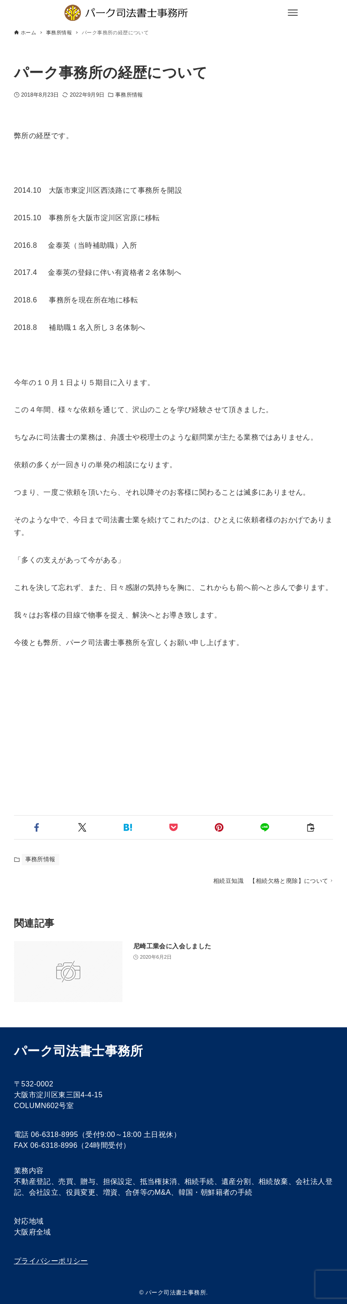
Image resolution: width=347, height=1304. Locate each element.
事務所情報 (129, 95)
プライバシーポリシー (51, 1261)
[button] (37, 827)
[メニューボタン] (293, 13)
